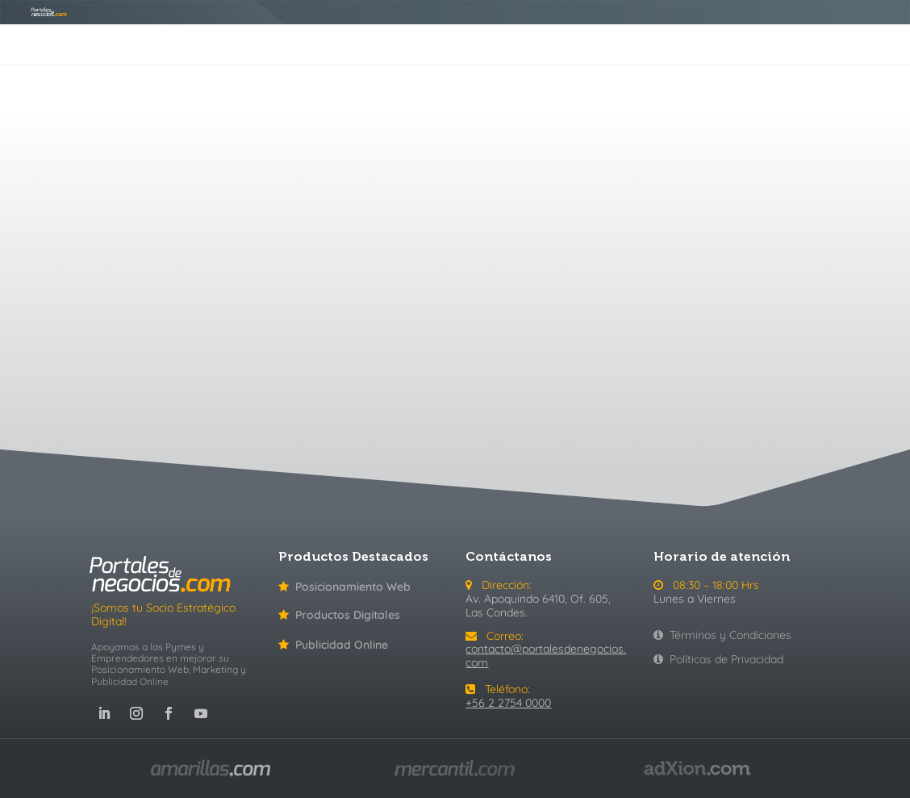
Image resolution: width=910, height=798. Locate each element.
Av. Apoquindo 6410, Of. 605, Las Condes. (538, 605)
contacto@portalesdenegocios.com (545, 655)
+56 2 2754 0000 (508, 703)
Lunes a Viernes (694, 598)
